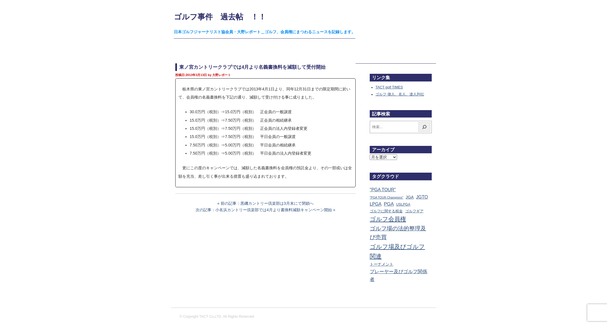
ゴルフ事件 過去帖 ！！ (220, 16)
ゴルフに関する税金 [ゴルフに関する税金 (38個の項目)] (386, 211)
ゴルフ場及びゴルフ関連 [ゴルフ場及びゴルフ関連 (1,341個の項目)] (397, 251)
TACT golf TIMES (389, 87)
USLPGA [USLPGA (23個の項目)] (403, 204)
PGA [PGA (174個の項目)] (389, 204)
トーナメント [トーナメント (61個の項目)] (381, 264)
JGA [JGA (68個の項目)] (410, 197)
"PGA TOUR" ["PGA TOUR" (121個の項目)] (383, 189)
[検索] (424, 127)
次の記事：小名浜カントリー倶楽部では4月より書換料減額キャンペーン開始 (264, 210)
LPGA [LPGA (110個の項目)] (376, 204)
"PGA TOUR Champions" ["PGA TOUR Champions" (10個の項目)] (386, 197)
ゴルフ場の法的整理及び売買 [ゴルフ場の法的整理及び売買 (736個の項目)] (398, 233)
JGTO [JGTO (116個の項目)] (422, 197)
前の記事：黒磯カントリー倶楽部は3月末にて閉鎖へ (267, 203)
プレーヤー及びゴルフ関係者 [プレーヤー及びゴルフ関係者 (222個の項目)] (398, 275)
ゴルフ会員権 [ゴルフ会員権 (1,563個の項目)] (388, 219)
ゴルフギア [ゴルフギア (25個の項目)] (414, 211)
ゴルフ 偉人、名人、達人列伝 (399, 94)
